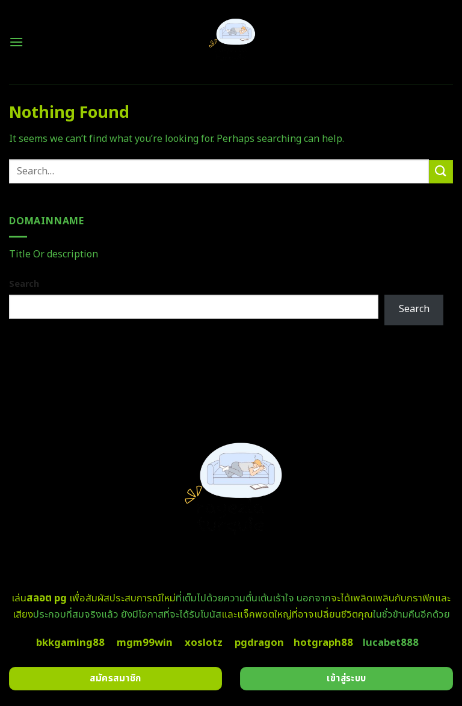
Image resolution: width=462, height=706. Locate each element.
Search (24, 284)
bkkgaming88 (70, 643)
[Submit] (441, 171)
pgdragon (259, 643)
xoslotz (204, 643)
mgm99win (145, 643)
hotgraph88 (323, 643)
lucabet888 (391, 643)
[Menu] (16, 42)
